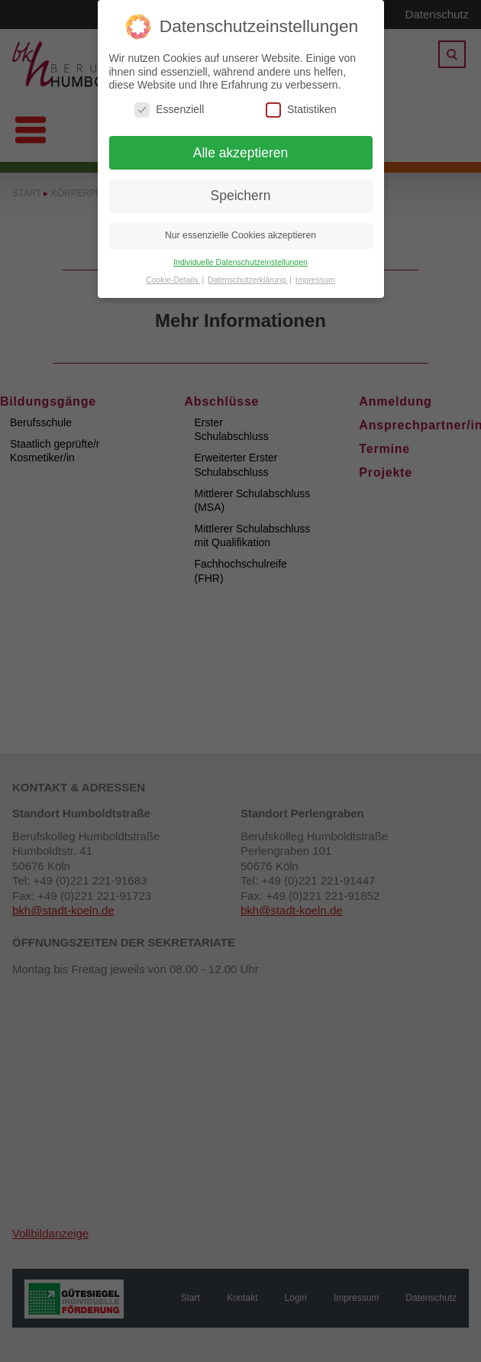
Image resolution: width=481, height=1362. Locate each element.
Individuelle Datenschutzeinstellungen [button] (240, 262)
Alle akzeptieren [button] (241, 152)
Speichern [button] (241, 195)
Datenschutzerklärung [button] (248, 279)
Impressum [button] (315, 279)
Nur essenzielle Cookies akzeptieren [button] (240, 235)
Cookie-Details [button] (173, 279)
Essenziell (169, 109)
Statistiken (301, 109)
